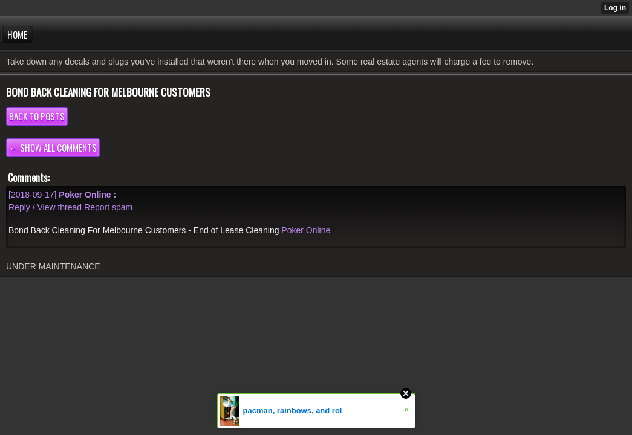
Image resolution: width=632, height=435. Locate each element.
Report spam (108, 207)
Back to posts (37, 116)
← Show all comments (53, 147)
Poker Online (305, 230)
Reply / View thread (45, 207)
